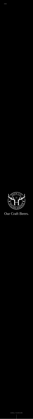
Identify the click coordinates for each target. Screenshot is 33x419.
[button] (7, 2)
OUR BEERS (31, 3)
